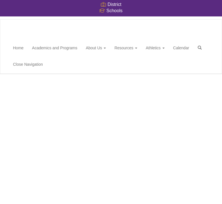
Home (18, 48)
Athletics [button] (155, 48)
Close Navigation (28, 64)
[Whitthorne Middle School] (9, 19)
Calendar (181, 48)
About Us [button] (96, 48)
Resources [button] (125, 48)
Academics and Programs (54, 48)
